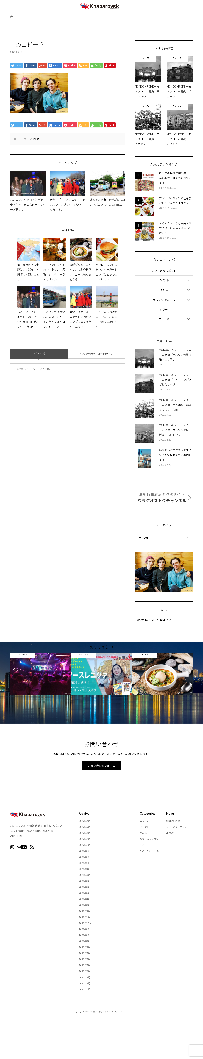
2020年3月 (84, 977)
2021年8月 (84, 874)
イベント (164, 280)
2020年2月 (84, 983)
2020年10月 (85, 935)
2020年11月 (85, 929)
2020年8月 (84, 947)
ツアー (164, 309)
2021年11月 (85, 856)
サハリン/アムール (164, 300)
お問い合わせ (173, 820)
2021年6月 (84, 887)
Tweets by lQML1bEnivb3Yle (153, 620)
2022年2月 (84, 838)
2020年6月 (84, 959)
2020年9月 (84, 941)
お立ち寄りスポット (164, 271)
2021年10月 (85, 862)
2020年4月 (84, 971)
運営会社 (170, 832)
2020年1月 (84, 989)
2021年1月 (84, 917)
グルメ (164, 290)
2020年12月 (85, 923)
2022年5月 (84, 826)
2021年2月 (84, 911)
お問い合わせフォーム (101, 766)
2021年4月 (84, 899)
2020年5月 (84, 965)
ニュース (164, 319)
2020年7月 (84, 953)
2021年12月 (85, 850)
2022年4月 (84, 832)
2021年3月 (84, 905)
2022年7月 (84, 820)
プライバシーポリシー (177, 826)
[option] (40, 674)
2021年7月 (84, 881)
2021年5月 (84, 893)
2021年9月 (84, 868)
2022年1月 (84, 844)
